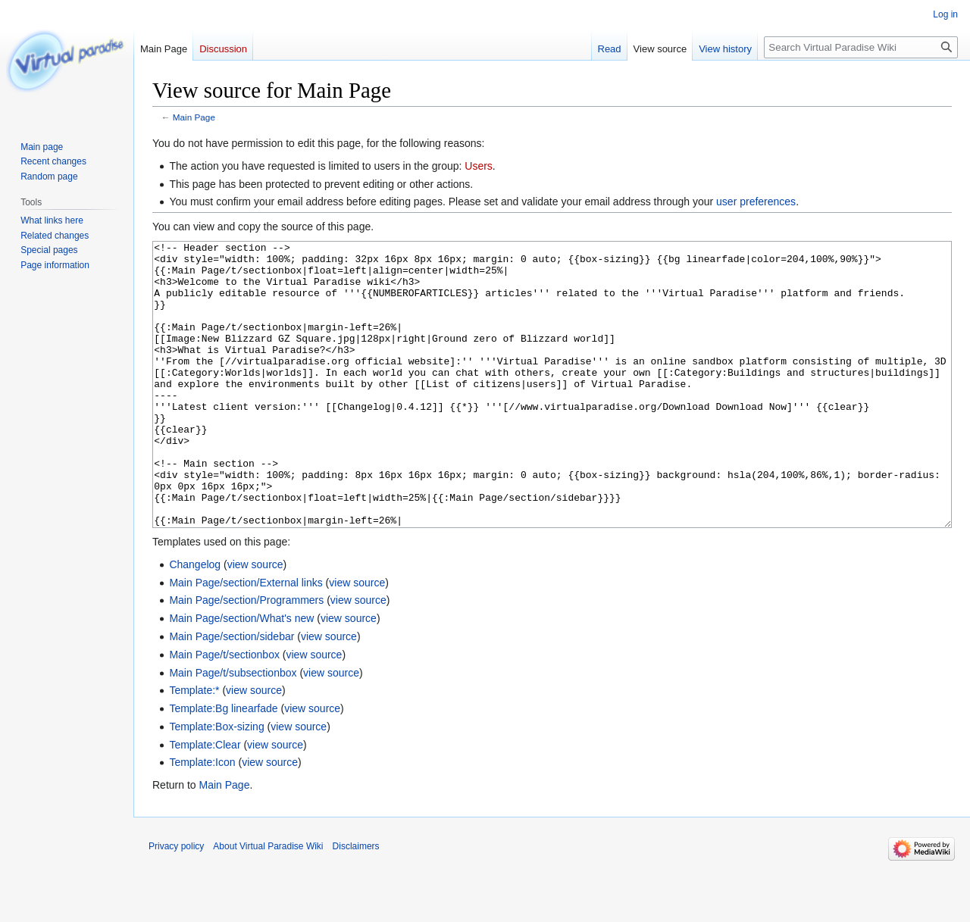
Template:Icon (202, 819)
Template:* (194, 747)
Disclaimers (356, 903)
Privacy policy (176, 903)
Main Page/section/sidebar (231, 693)
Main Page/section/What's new (241, 675)
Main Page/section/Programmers (246, 657)
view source (255, 621)
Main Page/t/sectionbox (224, 711)
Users (479, 166)
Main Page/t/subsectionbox (232, 730)
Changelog (195, 621)
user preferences (756, 201)
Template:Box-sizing (216, 783)
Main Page (194, 117)
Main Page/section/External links (245, 639)
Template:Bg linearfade (223, 765)
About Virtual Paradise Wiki (268, 903)
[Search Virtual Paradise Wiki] (861, 47)
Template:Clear (204, 801)
